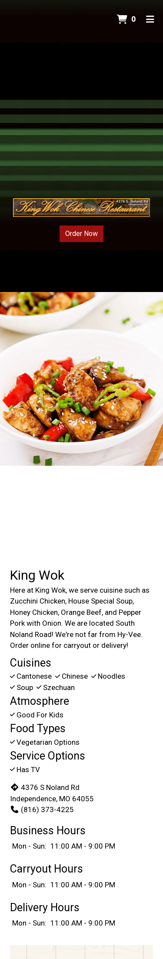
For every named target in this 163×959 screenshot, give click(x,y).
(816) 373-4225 (42, 809)
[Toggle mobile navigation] (150, 19)
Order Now (81, 233)
